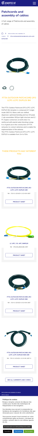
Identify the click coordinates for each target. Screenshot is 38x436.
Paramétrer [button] (7, 431)
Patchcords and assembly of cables (11, 392)
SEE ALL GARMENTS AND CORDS (19, 380)
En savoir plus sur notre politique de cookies (17, 427)
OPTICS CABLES (5, 395)
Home (2, 33)
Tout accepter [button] (29, 431)
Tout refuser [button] (18, 431)
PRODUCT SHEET (19, 202)
